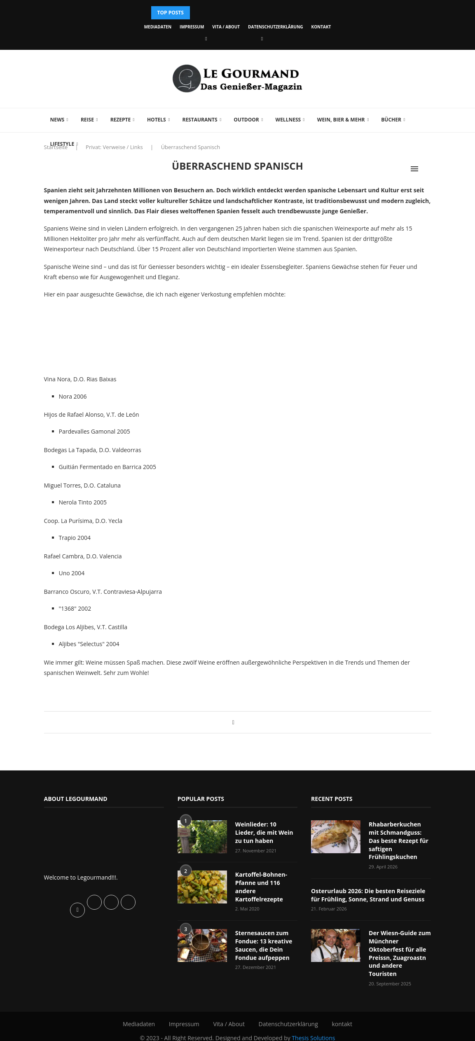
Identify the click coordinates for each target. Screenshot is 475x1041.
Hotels (156, 119)
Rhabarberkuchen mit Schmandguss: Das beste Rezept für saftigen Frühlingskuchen (398, 840)
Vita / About (226, 27)
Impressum (192, 27)
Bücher (391, 119)
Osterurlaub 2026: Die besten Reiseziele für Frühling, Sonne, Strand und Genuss (367, 895)
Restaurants (199, 119)
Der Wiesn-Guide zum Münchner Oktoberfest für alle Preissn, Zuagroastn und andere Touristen (400, 949)
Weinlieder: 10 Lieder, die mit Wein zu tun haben (266, 832)
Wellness (288, 119)
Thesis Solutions (313, 1029)
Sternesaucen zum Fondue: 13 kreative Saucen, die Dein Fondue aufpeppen (263, 945)
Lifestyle (62, 143)
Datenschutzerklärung (275, 27)
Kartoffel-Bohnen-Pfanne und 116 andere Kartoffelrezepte (261, 887)
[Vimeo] (262, 38)
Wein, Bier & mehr (341, 119)
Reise (87, 119)
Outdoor (246, 119)
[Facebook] (206, 38)
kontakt (321, 27)
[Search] (427, 169)
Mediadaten (157, 27)
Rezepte (120, 119)
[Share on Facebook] (233, 722)
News (57, 119)
